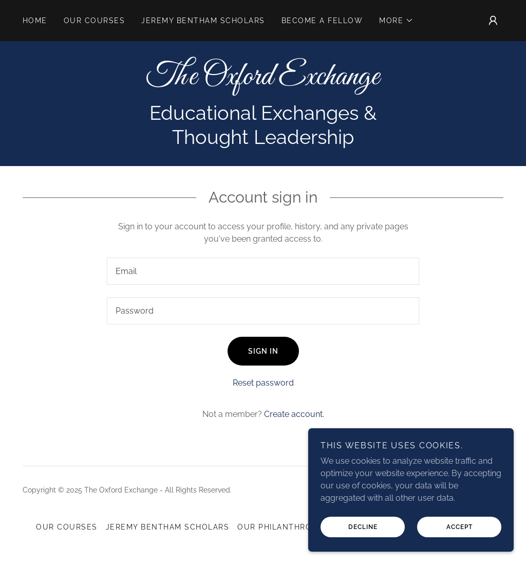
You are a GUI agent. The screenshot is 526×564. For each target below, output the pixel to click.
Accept (459, 527)
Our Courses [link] (94, 20)
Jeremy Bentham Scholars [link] (203, 20)
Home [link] (35, 20)
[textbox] (263, 271)
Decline (363, 527)
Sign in (263, 351)
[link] (263, 81)
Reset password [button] (263, 383)
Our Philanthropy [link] (280, 527)
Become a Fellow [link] (322, 20)
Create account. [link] (294, 414)
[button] (396, 20)
